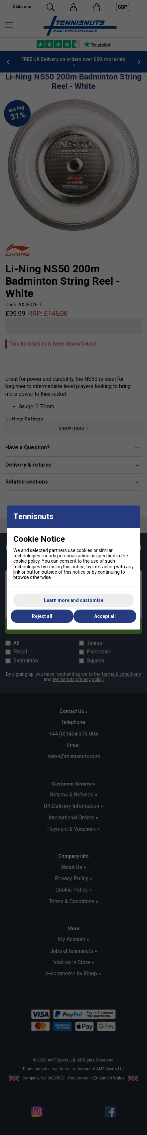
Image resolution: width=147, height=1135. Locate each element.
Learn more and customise (73, 600)
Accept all (105, 616)
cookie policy (26, 561)
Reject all (42, 616)
